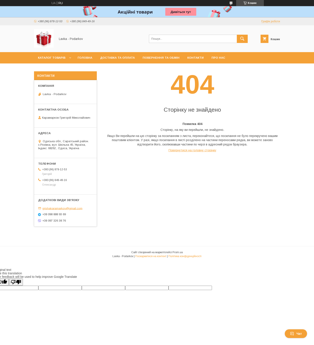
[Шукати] (242, 39)
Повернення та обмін (161, 57)
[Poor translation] (16, 282)
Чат (296, 334)
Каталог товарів (51, 57)
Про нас (218, 57)
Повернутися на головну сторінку (192, 150)
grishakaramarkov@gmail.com (62, 208)
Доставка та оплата (117, 57)
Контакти (195, 57)
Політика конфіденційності (184, 256)
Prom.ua (177, 252)
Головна (85, 57)
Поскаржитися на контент (150, 256)
